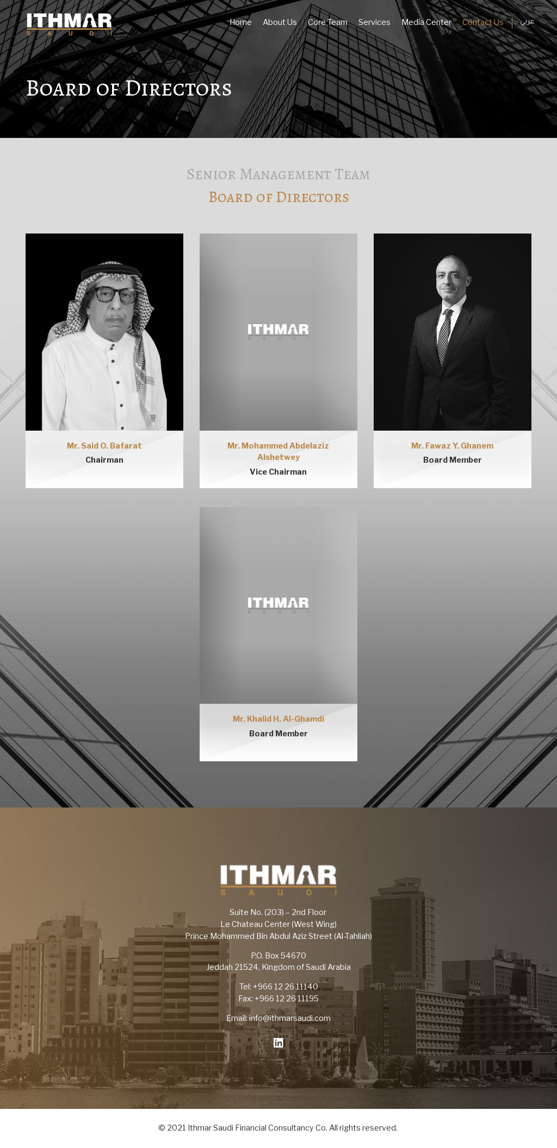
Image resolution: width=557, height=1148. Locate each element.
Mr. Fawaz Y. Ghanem (452, 446)
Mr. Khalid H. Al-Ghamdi (278, 719)
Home (241, 22)
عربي (527, 22)
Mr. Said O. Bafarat (104, 446)
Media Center (426, 22)
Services (374, 22)
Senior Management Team (278, 174)
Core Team (328, 22)
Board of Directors (278, 196)
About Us (280, 22)
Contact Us (483, 22)
